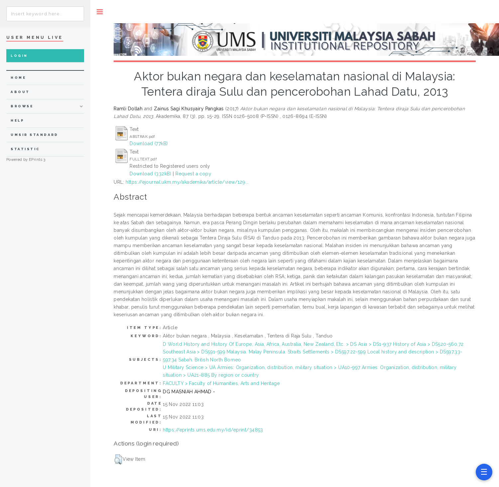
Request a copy (193, 173)
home (18, 77)
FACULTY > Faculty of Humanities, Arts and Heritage (221, 383)
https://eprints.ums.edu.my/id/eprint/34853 (213, 430)
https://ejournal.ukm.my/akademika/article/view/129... (187, 182)
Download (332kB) (150, 173)
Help (17, 120)
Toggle (99, 12)
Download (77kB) (149, 143)
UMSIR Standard (34, 135)
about (20, 92)
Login (19, 55)
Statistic (25, 149)
